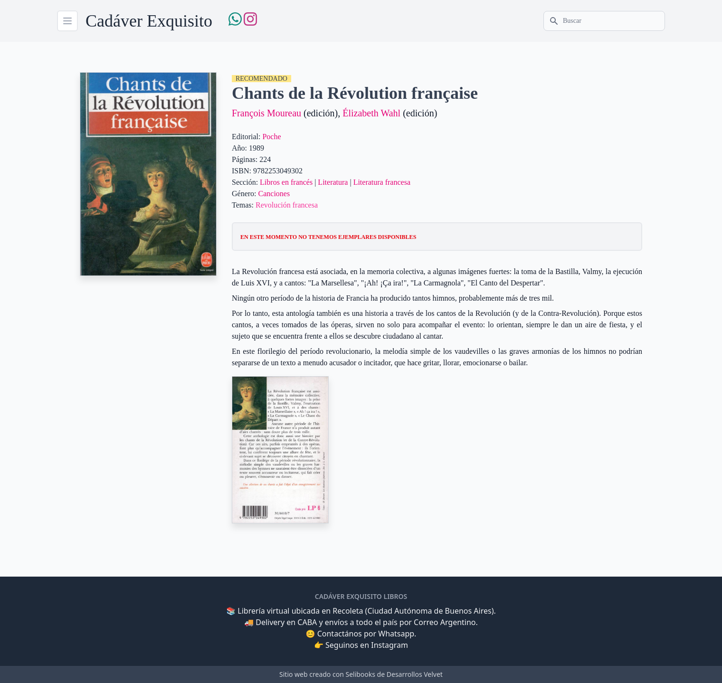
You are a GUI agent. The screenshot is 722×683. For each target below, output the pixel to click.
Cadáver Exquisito (149, 20)
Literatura (333, 182)
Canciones (274, 194)
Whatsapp (396, 633)
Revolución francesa (287, 205)
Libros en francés (286, 182)
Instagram (389, 645)
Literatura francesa (381, 182)
